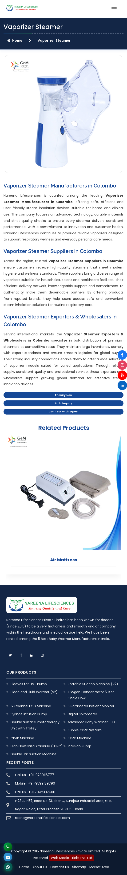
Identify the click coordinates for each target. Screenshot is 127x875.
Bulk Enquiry (63, 403)
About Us (39, 866)
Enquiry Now (63, 395)
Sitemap (79, 866)
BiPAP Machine (79, 738)
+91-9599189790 (41, 783)
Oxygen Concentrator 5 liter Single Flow (91, 694)
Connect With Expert (64, 411)
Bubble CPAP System (85, 730)
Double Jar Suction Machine (33, 754)
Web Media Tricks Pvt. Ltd (71, 857)
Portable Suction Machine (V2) (93, 683)
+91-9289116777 (41, 775)
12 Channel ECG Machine (31, 706)
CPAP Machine (22, 738)
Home (14, 40)
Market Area (99, 866)
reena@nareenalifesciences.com (42, 817)
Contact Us (59, 866)
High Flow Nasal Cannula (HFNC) (37, 746)
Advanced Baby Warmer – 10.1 (92, 722)
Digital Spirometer (82, 714)
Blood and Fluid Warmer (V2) (34, 691)
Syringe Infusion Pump (29, 714)
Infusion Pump (79, 746)
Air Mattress (63, 559)
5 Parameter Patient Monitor (91, 706)
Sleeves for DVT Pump (29, 683)
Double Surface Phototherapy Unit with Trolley (35, 725)
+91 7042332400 (41, 792)
